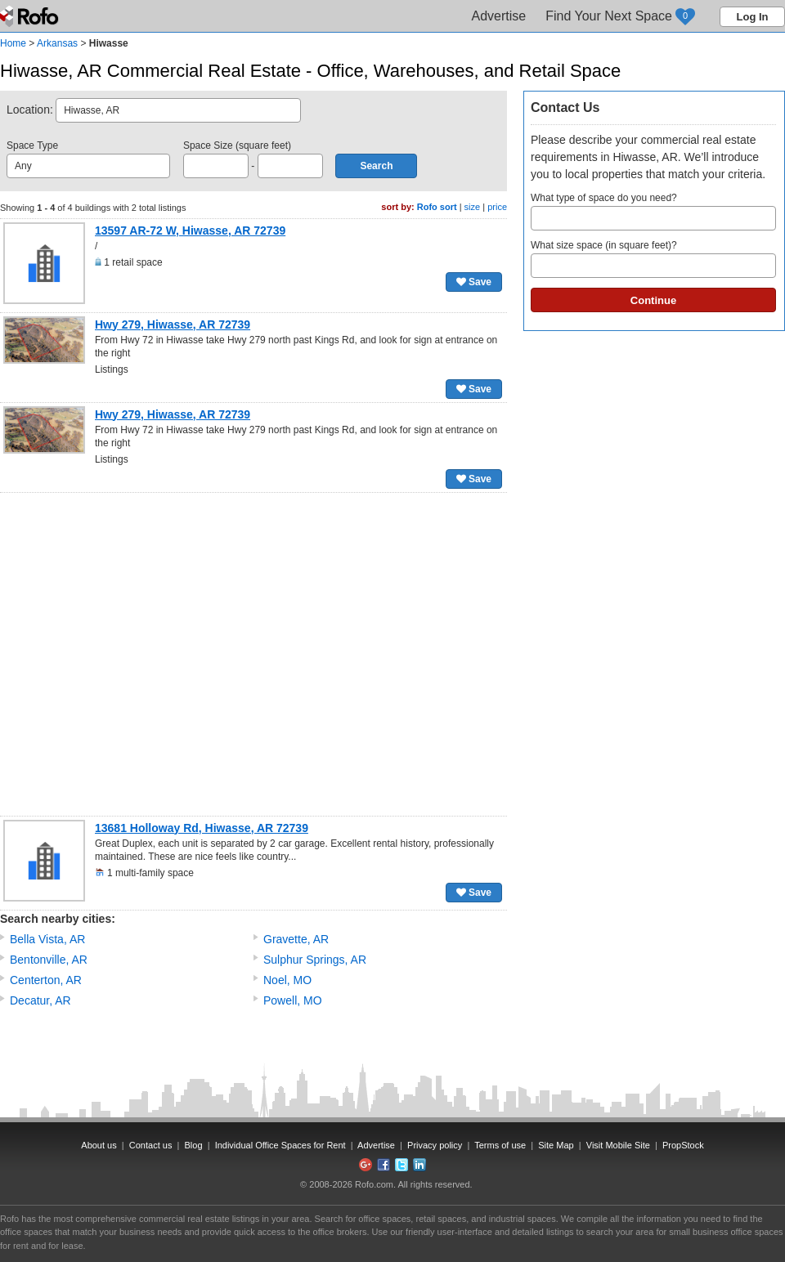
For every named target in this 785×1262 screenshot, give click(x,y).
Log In (753, 17)
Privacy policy (434, 1145)
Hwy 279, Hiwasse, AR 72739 (172, 324)
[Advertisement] (158, 654)
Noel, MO (287, 980)
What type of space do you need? (653, 211)
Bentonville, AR (48, 959)
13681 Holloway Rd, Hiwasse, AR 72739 (201, 828)
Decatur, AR (40, 1000)
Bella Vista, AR (47, 939)
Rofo (30, 16)
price (497, 207)
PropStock (683, 1145)
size (472, 207)
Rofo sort (437, 207)
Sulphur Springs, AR (314, 959)
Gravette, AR (296, 939)
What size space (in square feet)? (653, 258)
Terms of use (500, 1145)
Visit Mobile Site (618, 1145)
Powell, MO (292, 1000)
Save (473, 282)
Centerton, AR (46, 980)
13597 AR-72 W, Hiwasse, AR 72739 (190, 230)
